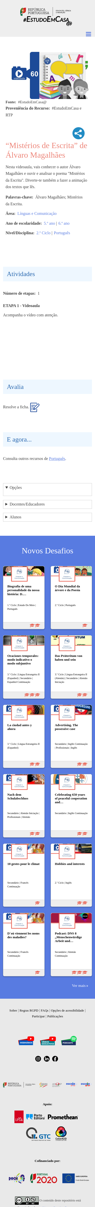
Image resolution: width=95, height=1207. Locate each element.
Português (62, 233)
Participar (38, 1016)
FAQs (44, 1010)
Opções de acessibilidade (67, 1010)
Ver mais (79, 985)
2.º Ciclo (43, 233)
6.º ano (63, 223)
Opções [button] (16, 487)
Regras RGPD (29, 1010)
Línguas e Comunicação (37, 213)
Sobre (13, 1010)
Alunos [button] (15, 517)
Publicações (55, 1016)
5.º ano (49, 223)
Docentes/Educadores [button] (27, 504)
